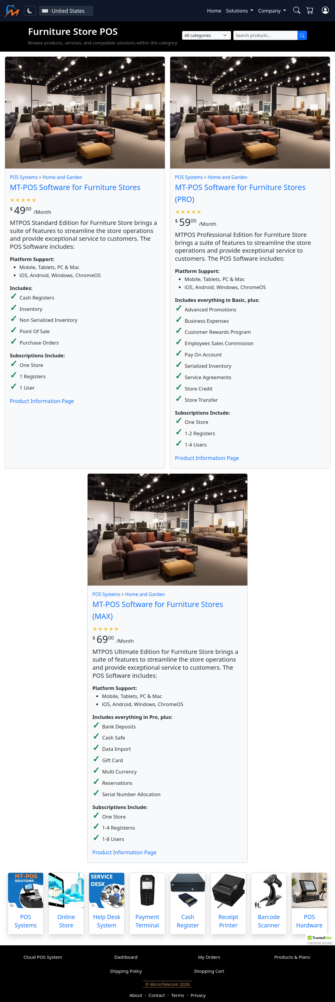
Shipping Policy (126, 971)
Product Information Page (42, 400)
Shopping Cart (209, 971)
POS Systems (24, 177)
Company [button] (270, 10)
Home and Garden (62, 177)
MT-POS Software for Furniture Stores (75, 187)
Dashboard (125, 957)
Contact (157, 995)
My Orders (209, 957)
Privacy (197, 995)
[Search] (302, 35)
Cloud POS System (43, 957)
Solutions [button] (237, 10)
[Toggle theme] (30, 11)
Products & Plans (292, 957)
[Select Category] (206, 35)
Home (214, 10)
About (135, 995)
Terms (177, 995)
